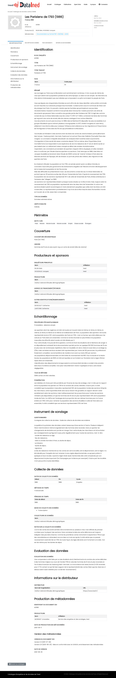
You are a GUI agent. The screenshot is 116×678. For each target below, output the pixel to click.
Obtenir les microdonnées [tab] (63, 43)
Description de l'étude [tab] (15, 43)
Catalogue (57, 4)
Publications (67, 4)
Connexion (103, 4)
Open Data (77, 4)
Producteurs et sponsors (19, 60)
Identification (15, 48)
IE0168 (34, 11)
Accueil (49, 4)
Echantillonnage (16, 63)
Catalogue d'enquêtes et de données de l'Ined (24, 674)
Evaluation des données (19, 75)
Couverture (15, 56)
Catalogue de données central (22, 11)
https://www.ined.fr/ (90, 591)
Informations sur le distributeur (17, 80)
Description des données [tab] (32, 43)
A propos (93, 4)
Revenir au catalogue (16, 664)
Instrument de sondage (19, 67)
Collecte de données (18, 71)
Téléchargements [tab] (47, 43)
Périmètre (14, 52)
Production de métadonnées (16, 86)
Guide (85, 4)
